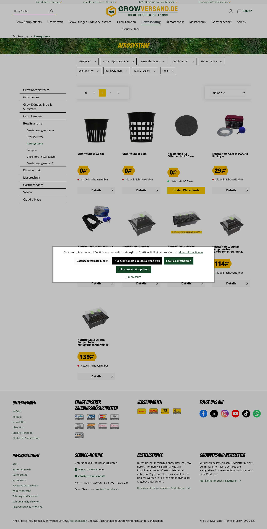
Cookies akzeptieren (178, 261)
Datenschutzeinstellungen (92, 261)
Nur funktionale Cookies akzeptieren (137, 261)
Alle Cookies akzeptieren (134, 269)
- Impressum (133, 277)
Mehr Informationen (191, 252)
